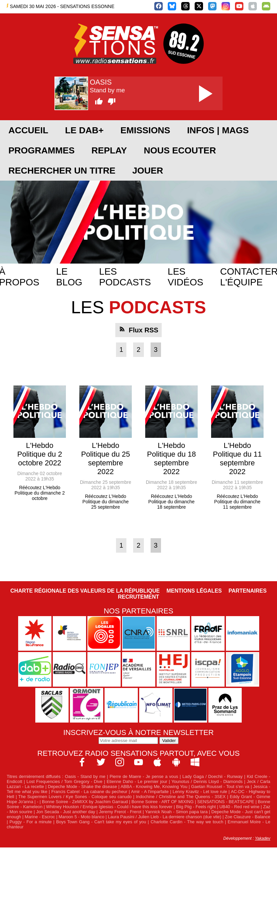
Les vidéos (185, 276)
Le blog (69, 276)
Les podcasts (125, 276)
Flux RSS (143, 330)
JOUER (147, 171)
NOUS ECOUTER (180, 150)
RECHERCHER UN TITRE (61, 171)
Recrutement (138, 597)
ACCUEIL (28, 130)
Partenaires (248, 591)
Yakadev (262, 838)
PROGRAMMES (41, 150)
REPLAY (109, 150)
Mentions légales (194, 591)
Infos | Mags (218, 130)
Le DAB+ (84, 130)
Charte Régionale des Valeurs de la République (85, 591)
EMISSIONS (145, 130)
